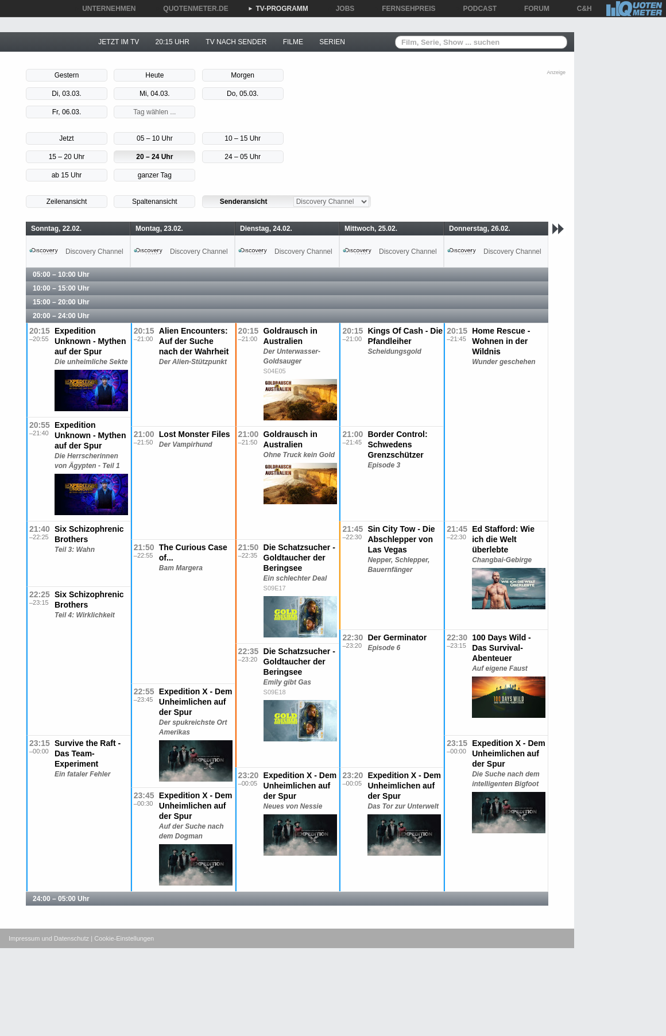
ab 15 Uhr (67, 175)
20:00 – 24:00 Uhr (61, 316)
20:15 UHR (172, 42)
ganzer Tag (155, 175)
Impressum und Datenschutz (49, 938)
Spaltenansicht (154, 202)
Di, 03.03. (66, 94)
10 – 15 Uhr (242, 138)
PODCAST (476, 9)
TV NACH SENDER (236, 42)
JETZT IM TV (118, 42)
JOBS (341, 9)
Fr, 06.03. (67, 112)
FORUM (532, 9)
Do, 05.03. (242, 94)
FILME (293, 42)
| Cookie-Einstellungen (122, 938)
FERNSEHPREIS (404, 9)
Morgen (242, 75)
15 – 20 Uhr (67, 157)
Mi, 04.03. (155, 94)
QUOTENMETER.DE (191, 9)
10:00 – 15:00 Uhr (61, 288)
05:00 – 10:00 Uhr (61, 274)
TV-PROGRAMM (278, 9)
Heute (154, 75)
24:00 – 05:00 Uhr (61, 899)
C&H (580, 9)
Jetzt (66, 138)
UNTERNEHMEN (104, 9)
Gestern (67, 75)
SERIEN (332, 42)
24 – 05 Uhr (242, 157)
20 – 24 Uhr (154, 157)
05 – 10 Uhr (155, 138)
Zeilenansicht (67, 202)
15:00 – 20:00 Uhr (61, 302)
